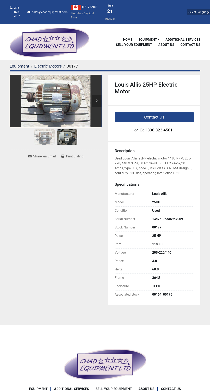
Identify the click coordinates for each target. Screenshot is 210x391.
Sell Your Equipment (134, 45)
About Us (166, 45)
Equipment (147, 40)
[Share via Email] (42, 156)
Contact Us (190, 45)
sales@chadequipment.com (49, 12)
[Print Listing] (72, 156)
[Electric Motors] (48, 66)
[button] (148, 39)
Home (127, 40)
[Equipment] (19, 66)
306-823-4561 (17, 12)
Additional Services (182, 40)
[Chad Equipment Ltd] (105, 364)
